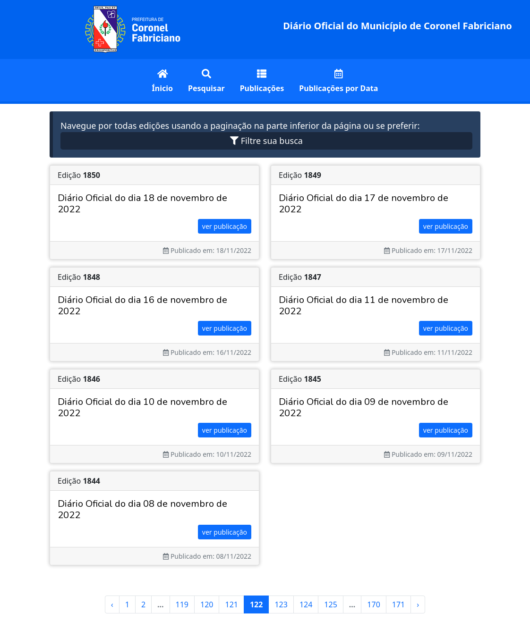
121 (231, 604)
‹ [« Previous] (112, 604)
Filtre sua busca (266, 140)
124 (305, 604)
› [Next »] (418, 604)
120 (206, 604)
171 (398, 604)
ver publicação (224, 226)
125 (330, 604)
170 (373, 604)
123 (280, 604)
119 (182, 604)
